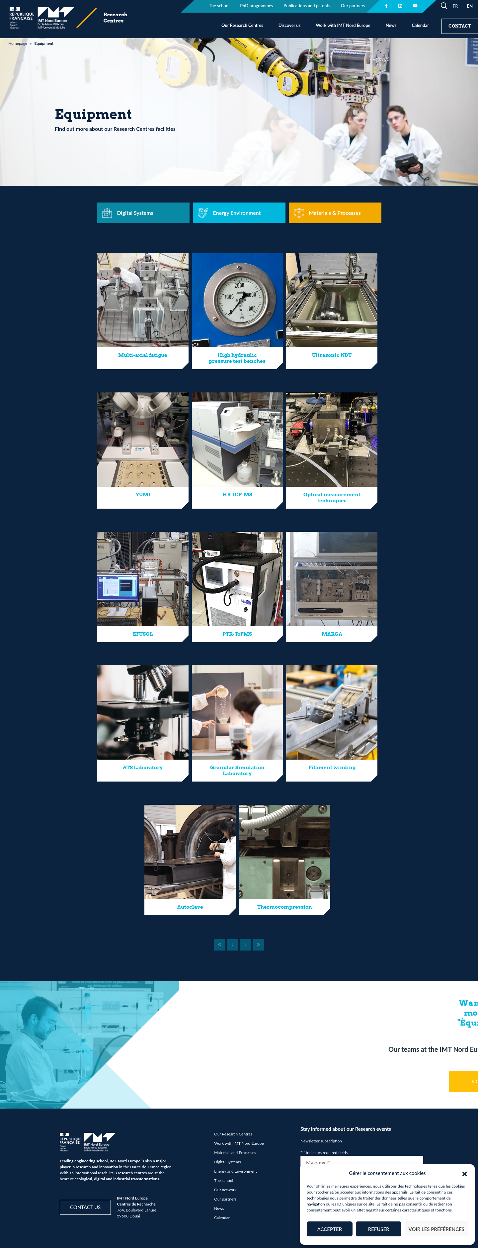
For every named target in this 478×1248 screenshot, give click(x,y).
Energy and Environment (235, 1171)
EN (470, 6)
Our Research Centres (242, 25)
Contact (459, 26)
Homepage (17, 43)
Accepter (329, 1229)
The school (223, 1180)
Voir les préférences (436, 1229)
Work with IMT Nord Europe (343, 25)
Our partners (225, 1199)
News (391, 25)
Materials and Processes (235, 1152)
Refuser (378, 1229)
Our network (225, 1189)
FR (455, 6)
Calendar (420, 25)
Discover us (290, 25)
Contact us (85, 1207)
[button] (464, 1173)
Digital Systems (227, 1161)
